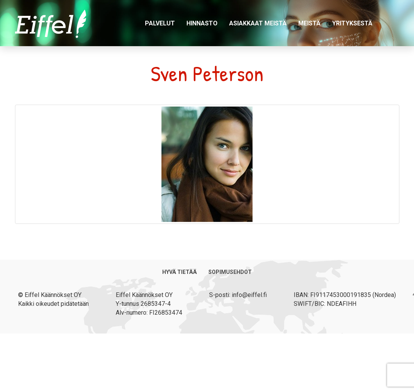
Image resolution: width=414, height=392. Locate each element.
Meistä (309, 23)
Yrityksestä (352, 23)
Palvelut (160, 23)
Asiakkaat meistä (258, 23)
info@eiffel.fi (249, 295)
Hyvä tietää (179, 272)
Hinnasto (202, 23)
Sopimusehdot (230, 272)
